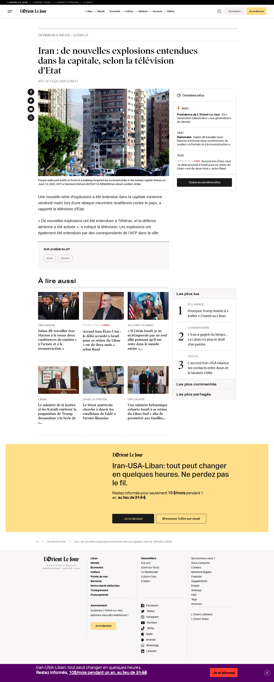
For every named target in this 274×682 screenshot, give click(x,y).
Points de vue (99, 576)
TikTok (150, 628)
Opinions (143, 11)
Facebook (152, 605)
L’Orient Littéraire (202, 614)
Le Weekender (149, 572)
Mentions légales (201, 572)
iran (51, 258)
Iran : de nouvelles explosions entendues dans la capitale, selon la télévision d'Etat (123, 541)
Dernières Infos (54, 35)
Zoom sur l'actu (150, 567)
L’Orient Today (200, 619)
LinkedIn (151, 651)
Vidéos (170, 11)
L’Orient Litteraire (67, 2)
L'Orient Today (42, 2)
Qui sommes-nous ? (203, 558)
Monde (101, 11)
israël (70, 258)
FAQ (193, 595)
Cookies (196, 567)
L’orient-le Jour (18, 2)
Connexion (235, 11)
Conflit (81, 35)
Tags (194, 599)
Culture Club (148, 576)
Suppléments (199, 581)
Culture (129, 11)
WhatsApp (152, 645)
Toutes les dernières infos (204, 182)
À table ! (89, 2)
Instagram (152, 617)
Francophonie (99, 595)
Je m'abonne (224, 672)
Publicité (196, 576)
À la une (146, 563)
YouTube (152, 622)
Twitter (151, 611)
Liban (89, 11)
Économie (115, 11)
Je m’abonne (256, 11)
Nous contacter (200, 563)
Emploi (195, 585)
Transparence (99, 590)
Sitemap (196, 590)
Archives (196, 604)
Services (157, 11)
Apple (149, 634)
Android (150, 639)
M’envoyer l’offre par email (181, 519)
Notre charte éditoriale (105, 585)
